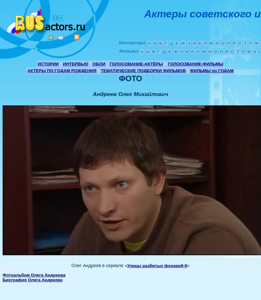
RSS (76, 37)
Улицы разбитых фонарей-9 (157, 265)
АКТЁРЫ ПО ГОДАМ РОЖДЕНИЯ (62, 70)
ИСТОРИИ (48, 64)
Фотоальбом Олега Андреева (34, 275)
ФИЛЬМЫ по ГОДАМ (212, 70)
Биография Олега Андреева (32, 279)
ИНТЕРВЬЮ (75, 64)
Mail (60, 38)
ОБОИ (98, 64)
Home (51, 37)
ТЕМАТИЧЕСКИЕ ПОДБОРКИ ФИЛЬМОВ (143, 70)
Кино (46, 20)
